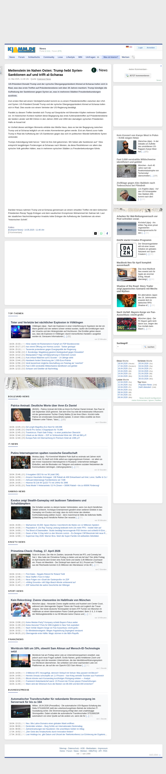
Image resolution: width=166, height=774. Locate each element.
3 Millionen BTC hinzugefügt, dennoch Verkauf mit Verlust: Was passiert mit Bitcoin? (62, 673)
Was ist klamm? (110, 57)
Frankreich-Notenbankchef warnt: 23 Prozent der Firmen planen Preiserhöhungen (61, 681)
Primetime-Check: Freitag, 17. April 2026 (35, 551)
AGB (82, 748)
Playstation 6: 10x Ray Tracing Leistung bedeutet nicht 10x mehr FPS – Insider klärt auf (63, 528)
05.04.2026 (143, 363)
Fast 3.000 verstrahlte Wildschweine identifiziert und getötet (51, 366)
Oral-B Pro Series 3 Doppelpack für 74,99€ (44, 430)
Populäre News (145, 385)
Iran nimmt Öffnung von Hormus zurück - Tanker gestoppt (50, 347)
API (100, 751)
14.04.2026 (123, 373)
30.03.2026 (143, 379)
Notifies (158, 400)
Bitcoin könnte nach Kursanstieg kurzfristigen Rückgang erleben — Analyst (58, 678)
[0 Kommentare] (15, 232)
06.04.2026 (123, 397)
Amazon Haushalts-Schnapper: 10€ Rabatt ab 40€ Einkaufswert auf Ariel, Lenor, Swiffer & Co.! (66, 477)
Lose (60, 57)
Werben (125, 57)
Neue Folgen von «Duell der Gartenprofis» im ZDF (47, 579)
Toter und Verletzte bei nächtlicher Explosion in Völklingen (47, 322)
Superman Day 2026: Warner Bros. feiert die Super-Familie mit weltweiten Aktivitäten (62, 536)
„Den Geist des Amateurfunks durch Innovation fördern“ (49, 732)
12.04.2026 (123, 382)
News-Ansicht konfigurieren (150, 398)
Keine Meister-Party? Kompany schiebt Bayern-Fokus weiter (52, 622)
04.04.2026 (143, 366)
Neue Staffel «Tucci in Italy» (38, 577)
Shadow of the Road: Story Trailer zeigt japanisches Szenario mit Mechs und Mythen (137, 289)
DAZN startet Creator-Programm (134, 240)
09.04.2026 (123, 390)
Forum (21, 57)
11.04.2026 (123, 385)
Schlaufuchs (34, 57)
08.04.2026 (123, 392)
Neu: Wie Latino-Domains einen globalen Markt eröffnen (50, 723)
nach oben (153, 754)
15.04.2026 (123, 371)
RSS (105, 751)
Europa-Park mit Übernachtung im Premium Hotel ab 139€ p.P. (53, 438)
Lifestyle (70, 57)
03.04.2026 (143, 368)
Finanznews (16, 639)
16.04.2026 (123, 368)
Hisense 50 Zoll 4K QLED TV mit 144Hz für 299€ (47, 483)
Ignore (151, 400)
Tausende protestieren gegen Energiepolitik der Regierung (51, 349)
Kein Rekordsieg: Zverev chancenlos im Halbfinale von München (51, 600)
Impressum (102, 748)
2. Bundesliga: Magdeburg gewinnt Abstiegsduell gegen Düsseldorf (54, 352)
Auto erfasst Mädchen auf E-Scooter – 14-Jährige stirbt (49, 358)
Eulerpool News (44, 79)
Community (48, 57)
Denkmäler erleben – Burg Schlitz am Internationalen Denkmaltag (54, 726)
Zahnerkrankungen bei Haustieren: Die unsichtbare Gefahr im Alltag (55, 729)
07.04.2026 (123, 395)
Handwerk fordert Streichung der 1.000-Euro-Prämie (48, 360)
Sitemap (62, 748)
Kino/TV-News (16, 542)
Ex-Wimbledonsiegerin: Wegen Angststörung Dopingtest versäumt (54, 631)
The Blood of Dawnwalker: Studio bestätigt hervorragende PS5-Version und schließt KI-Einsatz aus (68, 530)
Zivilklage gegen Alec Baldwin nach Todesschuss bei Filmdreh (136, 184)
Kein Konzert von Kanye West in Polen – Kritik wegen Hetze (137, 136)
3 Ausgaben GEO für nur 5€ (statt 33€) (42, 474)
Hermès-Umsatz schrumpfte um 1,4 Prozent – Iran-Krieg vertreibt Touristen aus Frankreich (65, 676)
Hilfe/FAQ (93, 751)
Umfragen (93, 57)
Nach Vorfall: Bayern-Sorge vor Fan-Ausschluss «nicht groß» (52, 628)
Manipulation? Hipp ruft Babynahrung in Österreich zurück (51, 355)
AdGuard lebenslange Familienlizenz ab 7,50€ (46, 480)
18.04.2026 (123, 363)
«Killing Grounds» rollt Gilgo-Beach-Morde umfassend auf (51, 582)
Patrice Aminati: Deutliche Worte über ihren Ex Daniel (44, 405)
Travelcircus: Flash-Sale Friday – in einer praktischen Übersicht (53, 432)
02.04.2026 (143, 371)
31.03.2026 (143, 376)
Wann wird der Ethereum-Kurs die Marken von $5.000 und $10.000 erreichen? (59, 684)
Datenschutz (73, 748)
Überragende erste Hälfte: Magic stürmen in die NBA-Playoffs (52, 633)
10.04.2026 (123, 387)
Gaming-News (16, 491)
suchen (149, 347)
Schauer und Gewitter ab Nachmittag (42, 369)
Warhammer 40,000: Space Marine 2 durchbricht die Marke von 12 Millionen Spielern (62, 525)
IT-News (13, 444)
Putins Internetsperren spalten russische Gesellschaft (44, 453)
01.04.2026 (143, 373)
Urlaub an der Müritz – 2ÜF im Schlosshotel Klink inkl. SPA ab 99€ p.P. (56, 435)
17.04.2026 (123, 366)
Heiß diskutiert (145, 387)
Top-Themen (15, 313)
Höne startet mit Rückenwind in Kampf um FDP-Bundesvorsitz (52, 344)
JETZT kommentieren (137, 75)
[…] (65, 336)
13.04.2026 (123, 376)
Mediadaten (91, 748)
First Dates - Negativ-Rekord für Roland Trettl (45, 574)
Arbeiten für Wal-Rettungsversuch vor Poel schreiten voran (137, 217)
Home (62, 751)
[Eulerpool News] (15, 230)
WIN (80, 57)
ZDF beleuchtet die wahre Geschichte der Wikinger (48, 585)
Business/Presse (18, 689)
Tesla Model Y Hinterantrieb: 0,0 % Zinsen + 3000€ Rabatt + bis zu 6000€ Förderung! (62, 485)
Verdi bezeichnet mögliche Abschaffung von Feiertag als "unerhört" (54, 363)
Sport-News (15, 591)
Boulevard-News (18, 396)
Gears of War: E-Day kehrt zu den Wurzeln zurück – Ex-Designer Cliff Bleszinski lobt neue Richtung (69, 533)
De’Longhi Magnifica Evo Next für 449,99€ (44, 427)
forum (159, 80)
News (12, 57)
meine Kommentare (139, 400)
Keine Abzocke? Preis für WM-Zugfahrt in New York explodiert (52, 625)
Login (140, 48)
